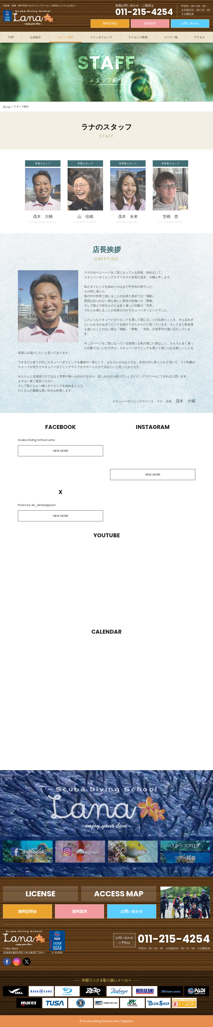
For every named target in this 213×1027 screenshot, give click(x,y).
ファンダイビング (101, 37)
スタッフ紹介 (65, 37)
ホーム (7, 106)
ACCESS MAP (118, 893)
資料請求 (150, 23)
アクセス (199, 37)
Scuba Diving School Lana (36, 440)
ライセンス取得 (138, 37)
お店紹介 (35, 37)
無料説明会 (110, 23)
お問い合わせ (190, 23)
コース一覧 (171, 37)
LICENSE (40, 893)
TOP (11, 37)
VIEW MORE (60, 451)
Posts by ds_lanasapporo (37, 505)
